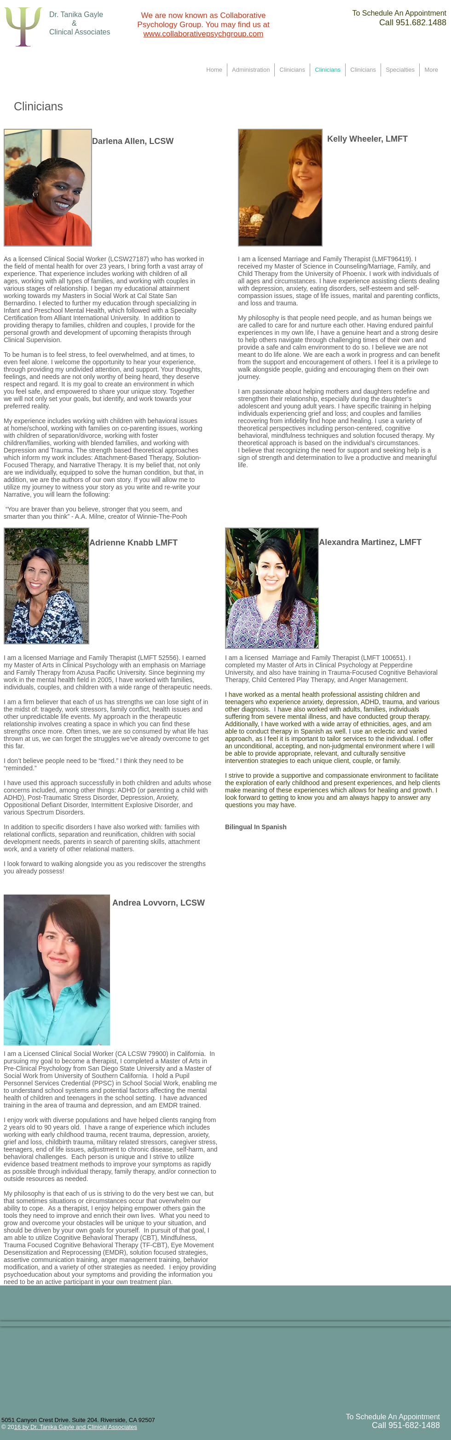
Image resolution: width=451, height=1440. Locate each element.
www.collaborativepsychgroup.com (204, 33)
